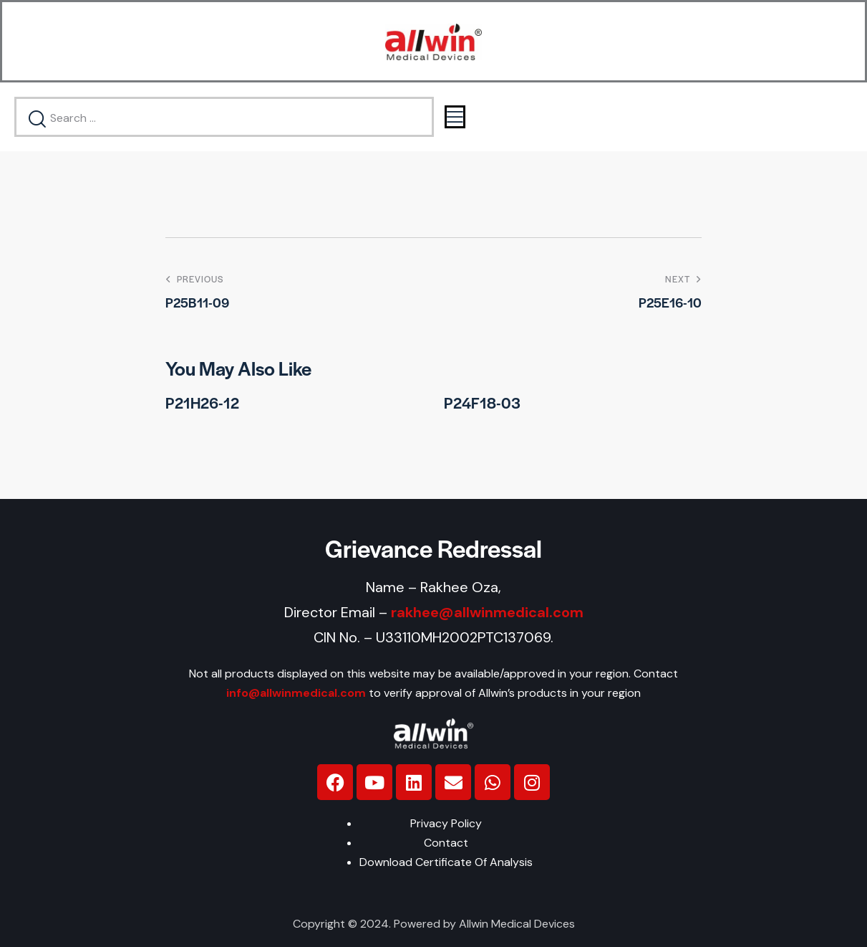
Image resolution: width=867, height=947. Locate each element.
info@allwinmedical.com (296, 692)
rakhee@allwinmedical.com (487, 612)
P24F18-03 (482, 403)
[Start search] (38, 119)
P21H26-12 (202, 403)
